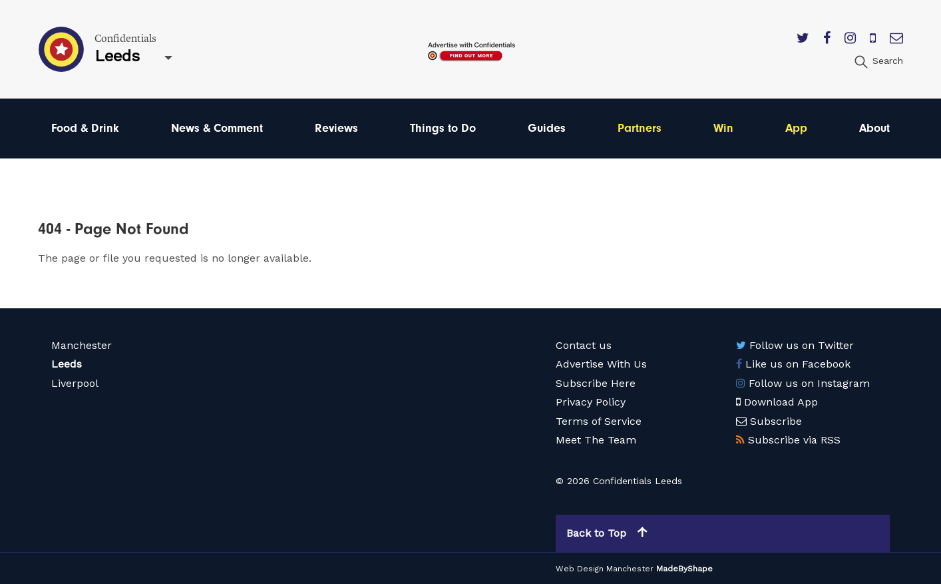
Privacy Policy (591, 402)
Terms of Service (599, 421)
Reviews (336, 128)
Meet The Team (596, 440)
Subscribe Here (596, 383)
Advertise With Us (601, 364)
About (874, 128)
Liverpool (74, 383)
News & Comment (217, 128)
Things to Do (443, 128)
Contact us (584, 345)
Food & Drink (85, 128)
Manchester (81, 345)
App (796, 128)
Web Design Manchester (605, 568)
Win (723, 128)
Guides (547, 128)
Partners (639, 128)
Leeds (66, 364)
